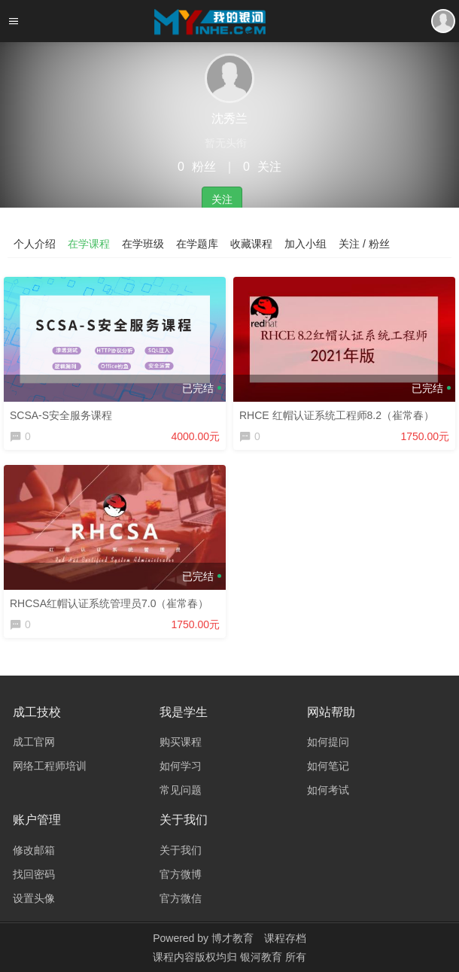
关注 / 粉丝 (364, 244)
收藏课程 (251, 244)
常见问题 (181, 790)
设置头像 (34, 898)
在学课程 (89, 244)
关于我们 (181, 850)
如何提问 (328, 742)
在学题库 (197, 244)
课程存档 (285, 938)
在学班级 (143, 244)
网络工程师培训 (50, 766)
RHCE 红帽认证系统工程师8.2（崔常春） (336, 415)
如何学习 (181, 766)
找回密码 (34, 874)
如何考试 (328, 790)
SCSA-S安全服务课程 (61, 415)
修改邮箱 (34, 850)
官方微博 (181, 874)
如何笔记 (328, 766)
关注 (222, 199)
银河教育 (262, 957)
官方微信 (181, 898)
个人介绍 (35, 244)
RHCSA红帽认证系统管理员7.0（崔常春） (109, 603)
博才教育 (232, 938)
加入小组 (305, 244)
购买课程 (181, 742)
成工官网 (34, 742)
